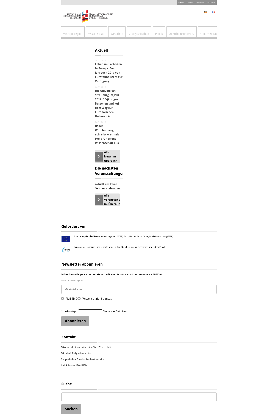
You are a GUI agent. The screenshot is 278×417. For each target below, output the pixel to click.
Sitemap (181, 2)
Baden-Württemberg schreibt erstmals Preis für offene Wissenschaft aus (107, 134)
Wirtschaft (117, 34)
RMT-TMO (72, 298)
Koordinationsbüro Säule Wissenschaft (93, 347)
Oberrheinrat (208, 34)
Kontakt (190, 2)
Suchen (71, 409)
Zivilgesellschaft (139, 34)
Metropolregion (72, 34)
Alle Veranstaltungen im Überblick (112, 200)
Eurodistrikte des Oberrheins (90, 359)
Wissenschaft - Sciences (97, 298)
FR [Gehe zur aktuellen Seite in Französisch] (214, 12)
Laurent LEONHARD (77, 365)
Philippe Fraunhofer (81, 353)
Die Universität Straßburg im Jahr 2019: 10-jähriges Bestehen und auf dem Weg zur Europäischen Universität (107, 103)
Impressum (211, 2)
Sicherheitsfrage (69, 311)
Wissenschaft (96, 34)
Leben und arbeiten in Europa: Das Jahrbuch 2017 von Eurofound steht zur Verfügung (109, 72)
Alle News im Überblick (110, 156)
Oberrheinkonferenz (181, 34)
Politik (159, 34)
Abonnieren (75, 321)
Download (200, 2)
